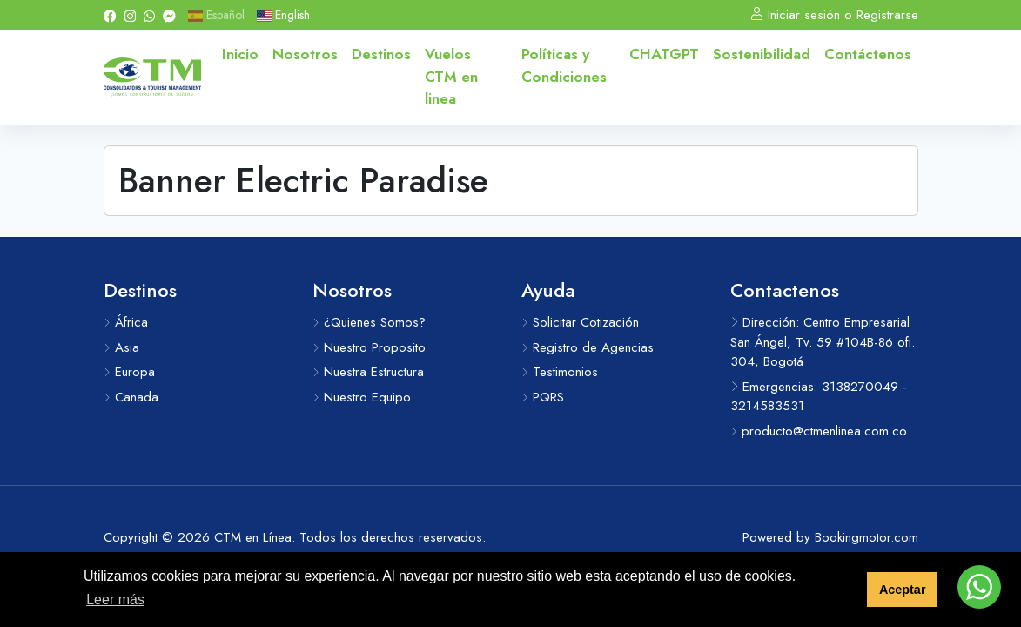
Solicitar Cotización (580, 322)
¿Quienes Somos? (369, 322)
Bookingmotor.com (866, 537)
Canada (131, 397)
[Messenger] (169, 15)
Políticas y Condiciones (564, 65)
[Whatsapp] (149, 15)
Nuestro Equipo (361, 397)
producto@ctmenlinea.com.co (818, 431)
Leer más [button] (115, 599)
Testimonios (559, 371)
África (126, 322)
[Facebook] (110, 15)
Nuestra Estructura (368, 371)
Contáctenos (867, 54)
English (283, 15)
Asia (121, 347)
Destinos (381, 54)
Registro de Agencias (587, 347)
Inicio (240, 54)
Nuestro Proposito (369, 347)
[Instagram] (130, 15)
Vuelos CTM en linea (451, 76)
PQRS (542, 397)
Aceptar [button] (902, 590)
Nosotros (305, 54)
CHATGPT (664, 54)
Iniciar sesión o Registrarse (834, 14)
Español (216, 15)
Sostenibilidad (761, 54)
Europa (129, 371)
